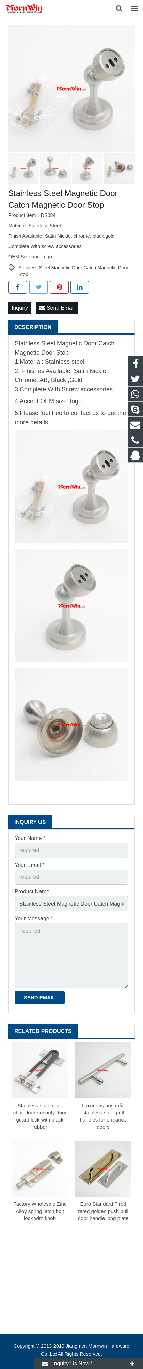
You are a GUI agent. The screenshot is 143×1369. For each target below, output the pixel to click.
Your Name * (30, 838)
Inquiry (20, 308)
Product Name (32, 891)
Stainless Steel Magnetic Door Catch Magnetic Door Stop (73, 268)
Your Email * (29, 865)
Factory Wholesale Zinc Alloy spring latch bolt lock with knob (40, 1211)
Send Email (56, 308)
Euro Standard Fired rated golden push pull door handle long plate (103, 1211)
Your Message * (34, 918)
